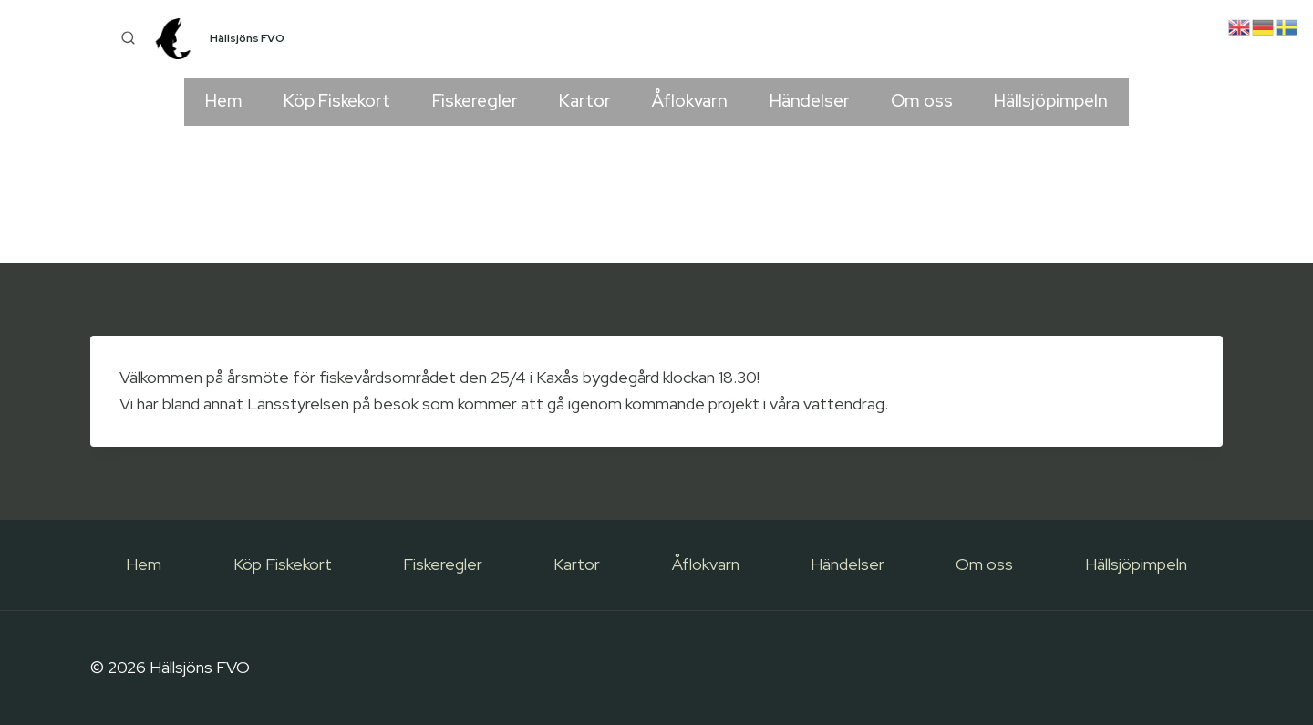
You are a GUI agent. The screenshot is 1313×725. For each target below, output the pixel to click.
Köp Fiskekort (337, 100)
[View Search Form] (127, 39)
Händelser (810, 100)
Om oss (921, 100)
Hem (224, 100)
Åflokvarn (690, 100)
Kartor (584, 100)
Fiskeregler (475, 100)
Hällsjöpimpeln (1051, 100)
